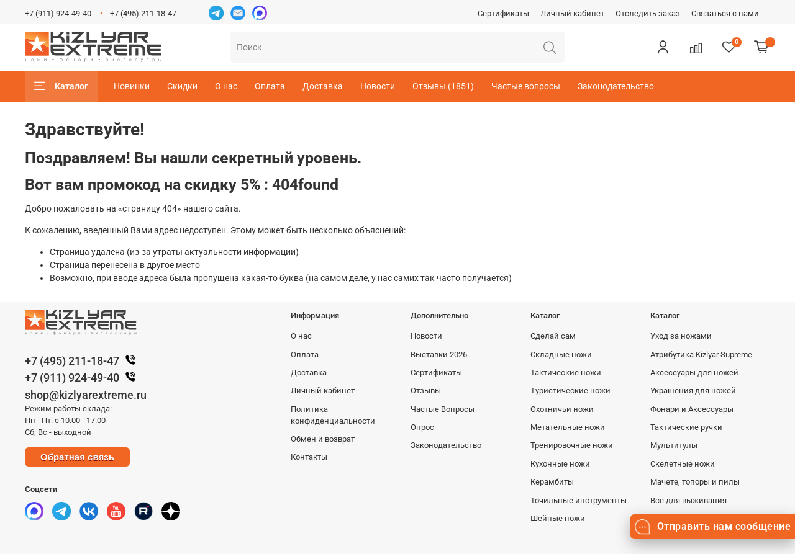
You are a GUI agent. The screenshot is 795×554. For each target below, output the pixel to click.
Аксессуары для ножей (694, 372)
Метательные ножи (567, 427)
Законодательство (616, 86)
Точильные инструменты (578, 500)
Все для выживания (688, 500)
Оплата (270, 86)
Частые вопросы (525, 86)
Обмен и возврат (323, 439)
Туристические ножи (570, 390)
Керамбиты (552, 481)
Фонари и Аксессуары (692, 409)
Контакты (309, 457)
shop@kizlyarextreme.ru (86, 394)
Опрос (422, 427)
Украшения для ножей (693, 390)
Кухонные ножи (560, 463)
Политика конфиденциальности (333, 415)
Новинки (132, 86)
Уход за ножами (681, 336)
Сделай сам (553, 336)
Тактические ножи (565, 372)
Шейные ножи (557, 518)
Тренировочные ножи (571, 445)
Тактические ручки (686, 427)
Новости (377, 86)
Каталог (61, 86)
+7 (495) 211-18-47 (143, 13)
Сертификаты (503, 13)
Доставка (322, 86)
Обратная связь (77, 457)
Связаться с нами (725, 13)
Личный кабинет (572, 13)
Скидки (182, 86)
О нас (226, 86)
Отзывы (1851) (443, 86)
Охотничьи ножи (562, 409)
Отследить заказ (648, 13)
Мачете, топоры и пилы (695, 481)
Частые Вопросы (443, 409)
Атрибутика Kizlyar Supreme (701, 354)
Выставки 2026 (439, 354)
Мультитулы (673, 445)
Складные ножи (561, 354)
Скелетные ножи (682, 463)
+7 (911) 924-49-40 (58, 13)
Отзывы (426, 390)
